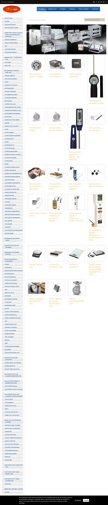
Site (6, 321)
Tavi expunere (9, 233)
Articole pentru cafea (12, 286)
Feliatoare (8, 116)
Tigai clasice (9, 399)
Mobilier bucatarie (11, 453)
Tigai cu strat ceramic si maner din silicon (12, 382)
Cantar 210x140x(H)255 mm (76, 301)
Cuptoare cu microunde (12, 217)
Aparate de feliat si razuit (13, 154)
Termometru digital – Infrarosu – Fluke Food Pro (76, 217)
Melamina (8, 349)
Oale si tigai (8, 18)
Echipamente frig (10, 186)
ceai (6, 289)
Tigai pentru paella (11, 386)
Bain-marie (8, 101)
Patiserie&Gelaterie (11, 94)
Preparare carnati (11, 198)
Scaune (7, 492)
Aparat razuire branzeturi (13, 173)
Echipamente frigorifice (12, 183)
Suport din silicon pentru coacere (12, 421)
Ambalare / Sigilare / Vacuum (13, 489)
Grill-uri (7, 65)
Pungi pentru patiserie (12, 346)
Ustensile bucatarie (11, 151)
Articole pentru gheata (12, 214)
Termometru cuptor (35, 128)
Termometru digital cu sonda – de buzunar (75, 155)
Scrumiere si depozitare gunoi (11, 239)
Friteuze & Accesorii (11, 85)
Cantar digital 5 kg (35, 265)
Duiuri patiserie (9, 333)
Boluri (7, 308)
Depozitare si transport (12, 428)
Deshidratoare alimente (12, 176)
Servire (7, 123)
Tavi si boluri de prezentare (13, 230)
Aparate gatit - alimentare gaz (12, 58)
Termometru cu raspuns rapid (55, 186)
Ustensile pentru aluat (12, 167)
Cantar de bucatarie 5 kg (56, 265)
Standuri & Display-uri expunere (11, 246)
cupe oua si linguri (11, 280)
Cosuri (7, 264)
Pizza (6, 129)
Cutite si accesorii (10, 157)
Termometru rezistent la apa (96, 101)
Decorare (8, 296)
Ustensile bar (9, 138)
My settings (78, 500)
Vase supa (8, 484)
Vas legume (8, 224)
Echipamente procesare (12, 113)
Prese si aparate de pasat (13, 318)
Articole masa (9, 88)
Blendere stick (9, 145)
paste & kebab (9, 132)
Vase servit (8, 267)
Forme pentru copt (11, 324)
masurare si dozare (11, 299)
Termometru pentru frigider (36, 74)
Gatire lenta (9, 161)
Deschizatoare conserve (12, 425)
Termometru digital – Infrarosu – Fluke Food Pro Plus (96, 235)
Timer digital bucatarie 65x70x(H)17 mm (55, 302)
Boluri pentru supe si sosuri (14, 270)
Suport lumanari (10, 91)
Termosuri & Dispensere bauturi (11, 253)
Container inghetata (11, 450)
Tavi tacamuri (9, 337)
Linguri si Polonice (11, 327)
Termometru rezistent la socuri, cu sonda (55, 217)
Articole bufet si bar (11, 27)
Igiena (7, 142)
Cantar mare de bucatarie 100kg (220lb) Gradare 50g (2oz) (95, 269)
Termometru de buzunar (95, 128)
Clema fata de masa (11, 283)
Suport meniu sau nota (12, 369)
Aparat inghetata (10, 170)
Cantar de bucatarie (73, 265)
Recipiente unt (9, 273)
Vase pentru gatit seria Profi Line (13, 466)
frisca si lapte (9, 292)
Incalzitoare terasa (11, 43)
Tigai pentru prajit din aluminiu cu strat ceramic (13, 395)
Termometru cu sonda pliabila (75, 186)
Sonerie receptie (10, 366)
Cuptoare (8, 62)
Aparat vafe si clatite (12, 126)
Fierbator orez (9, 195)
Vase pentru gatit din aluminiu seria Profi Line (12, 375)
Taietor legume (9, 179)
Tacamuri (8, 227)
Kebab (6, 164)
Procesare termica (11, 52)
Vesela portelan (10, 441)
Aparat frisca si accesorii (13, 362)
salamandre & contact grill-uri (11, 71)
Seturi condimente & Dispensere (10, 260)
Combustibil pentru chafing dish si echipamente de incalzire (13, 34)
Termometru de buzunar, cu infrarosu (36, 186)
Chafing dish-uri (10, 104)
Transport (8, 431)
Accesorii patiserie (11, 97)
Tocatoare (8, 302)
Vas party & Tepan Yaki (12, 189)
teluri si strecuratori (12, 311)
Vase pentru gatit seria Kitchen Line (11, 479)
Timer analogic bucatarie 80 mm (36, 301)
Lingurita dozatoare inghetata (10, 358)
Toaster (7, 202)
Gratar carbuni (10, 75)
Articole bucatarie (11, 79)
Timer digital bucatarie (75, 74)
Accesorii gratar (10, 49)
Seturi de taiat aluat (11, 412)
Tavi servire (8, 220)
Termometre (8, 208)
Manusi (7, 340)
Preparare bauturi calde (13, 107)
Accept (86, 500)
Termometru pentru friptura (96, 184)
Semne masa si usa (10, 405)
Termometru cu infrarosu (55, 74)
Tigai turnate (9, 402)
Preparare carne (10, 305)
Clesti (7, 82)
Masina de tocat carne (12, 120)
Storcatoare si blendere (12, 135)
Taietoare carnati (10, 205)
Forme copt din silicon (12, 415)
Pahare (7, 21)
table (6, 409)
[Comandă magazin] (94, 19)
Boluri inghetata (10, 277)
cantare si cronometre (12, 211)
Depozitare (8, 460)
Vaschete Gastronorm (12, 447)
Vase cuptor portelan (12, 444)
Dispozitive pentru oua (12, 352)
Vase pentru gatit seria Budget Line (11, 473)
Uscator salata (10, 148)
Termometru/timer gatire (38, 214)
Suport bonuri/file (11, 315)
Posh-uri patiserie (10, 330)
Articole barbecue (10, 39)
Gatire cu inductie (10, 192)
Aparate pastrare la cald (13, 110)
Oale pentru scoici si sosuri (13, 389)
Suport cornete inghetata (13, 438)
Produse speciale (10, 24)
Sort (6, 343)
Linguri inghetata (10, 434)
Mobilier (7, 456)
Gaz (6, 46)
